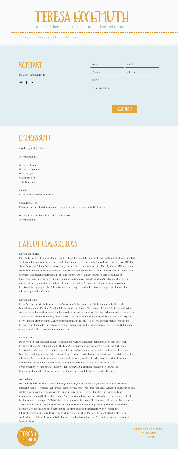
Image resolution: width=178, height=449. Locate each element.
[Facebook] (26, 83)
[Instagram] (21, 83)
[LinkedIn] (32, 83)
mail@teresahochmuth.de (32, 74)
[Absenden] (124, 109)
